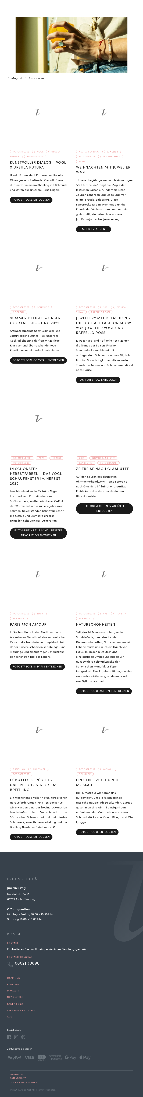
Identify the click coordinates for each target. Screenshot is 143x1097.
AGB (10, 1017)
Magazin (17, 78)
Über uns (13, 978)
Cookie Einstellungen (23, 1083)
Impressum (17, 1075)
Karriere (13, 985)
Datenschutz (18, 1078)
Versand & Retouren (21, 1011)
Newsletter (15, 997)
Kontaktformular (20, 957)
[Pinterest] (23, 1037)
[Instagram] (16, 1037)
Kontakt (12, 943)
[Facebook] (9, 1037)
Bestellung (15, 1004)
